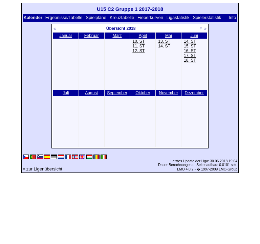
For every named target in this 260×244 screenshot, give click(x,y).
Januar (66, 35)
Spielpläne (96, 17)
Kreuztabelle (122, 17)
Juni (194, 35)
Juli (66, 92)
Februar (91, 35)
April (143, 35)
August (91, 92)
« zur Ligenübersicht (42, 168)
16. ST (190, 50)
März (117, 35)
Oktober (142, 92)
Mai (168, 35)
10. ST (138, 41)
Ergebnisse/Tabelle (64, 17)
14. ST (164, 46)
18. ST (190, 60)
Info (232, 17)
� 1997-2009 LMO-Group (217, 169)
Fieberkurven (150, 17)
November (168, 92)
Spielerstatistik (207, 17)
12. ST (138, 50)
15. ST (190, 46)
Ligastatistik (178, 17)
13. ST (164, 41)
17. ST (190, 55)
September (117, 92)
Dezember (194, 92)
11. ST (138, 46)
